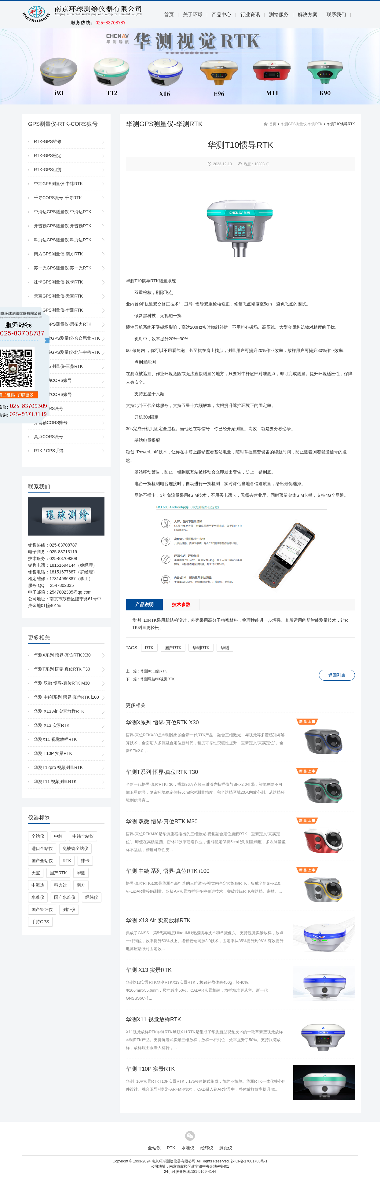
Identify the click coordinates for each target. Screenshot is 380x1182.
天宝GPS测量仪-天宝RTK (58, 296)
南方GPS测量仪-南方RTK (58, 253)
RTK (67, 860)
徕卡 (85, 860)
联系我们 (336, 14)
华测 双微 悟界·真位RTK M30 (62, 683)
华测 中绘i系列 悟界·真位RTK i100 (66, 697)
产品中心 (221, 14)
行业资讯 (250, 14)
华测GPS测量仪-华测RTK (58, 310)
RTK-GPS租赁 (47, 169)
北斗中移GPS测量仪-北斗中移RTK (67, 352)
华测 (81, 872)
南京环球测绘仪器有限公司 (173, 1161)
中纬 (58, 836)
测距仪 (69, 909)
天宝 (35, 872)
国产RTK (58, 872)
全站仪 (37, 836)
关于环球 (193, 14)
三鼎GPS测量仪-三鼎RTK (58, 366)
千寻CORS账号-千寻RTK (58, 197)
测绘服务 (279, 14)
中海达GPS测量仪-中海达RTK (62, 211)
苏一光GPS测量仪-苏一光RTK (62, 267)
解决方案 (307, 14)
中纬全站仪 (83, 836)
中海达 (37, 885)
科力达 (60, 885)
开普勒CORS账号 (51, 422)
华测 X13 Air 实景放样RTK (59, 711)
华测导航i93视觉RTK (158, 679)
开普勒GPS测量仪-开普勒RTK (62, 225)
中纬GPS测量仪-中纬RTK (58, 183)
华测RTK (201, 647)
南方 (81, 885)
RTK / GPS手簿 (49, 450)
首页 (169, 14)
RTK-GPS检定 (47, 155)
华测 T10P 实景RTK (53, 753)
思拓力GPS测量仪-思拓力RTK (62, 324)
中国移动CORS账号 (53, 380)
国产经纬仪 (42, 909)
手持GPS (40, 921)
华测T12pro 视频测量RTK (58, 767)
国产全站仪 (42, 860)
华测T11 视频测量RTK (55, 781)
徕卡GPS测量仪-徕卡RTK (58, 282)
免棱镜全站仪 (75, 848)
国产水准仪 (64, 897)
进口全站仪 (42, 848)
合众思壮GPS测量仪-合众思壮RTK (67, 338)
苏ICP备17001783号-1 (249, 1161)
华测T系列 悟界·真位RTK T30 (62, 669)
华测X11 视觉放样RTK (55, 739)
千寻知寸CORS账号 (53, 394)
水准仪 (37, 897)
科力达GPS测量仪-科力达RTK (62, 239)
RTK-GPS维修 (47, 141)
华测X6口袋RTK (154, 671)
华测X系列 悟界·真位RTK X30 (62, 655)
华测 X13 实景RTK (51, 725)
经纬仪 (91, 897)
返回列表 (336, 675)
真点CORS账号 (48, 436)
